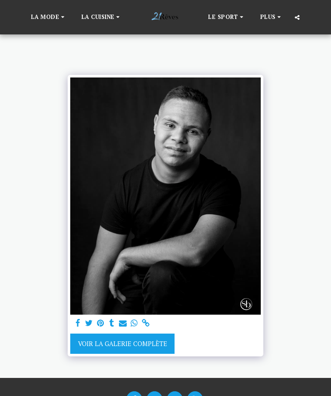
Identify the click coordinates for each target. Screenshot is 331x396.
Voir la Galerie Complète (122, 343)
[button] (49, 17)
